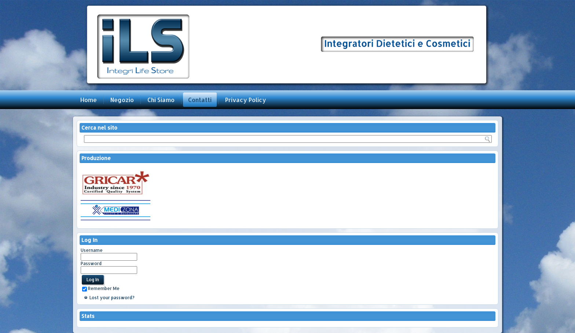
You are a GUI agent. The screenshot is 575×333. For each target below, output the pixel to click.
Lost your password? (112, 297)
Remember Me (101, 288)
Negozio (122, 100)
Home (88, 100)
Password (91, 263)
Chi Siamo (161, 100)
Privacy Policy (245, 100)
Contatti (200, 100)
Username (92, 250)
